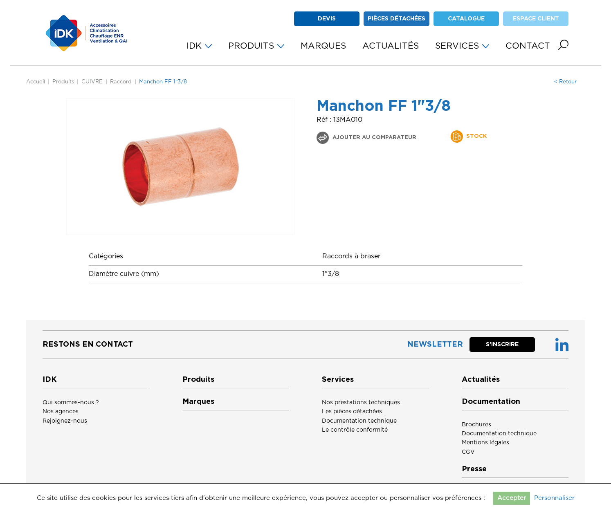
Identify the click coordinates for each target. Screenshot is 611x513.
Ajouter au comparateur (373, 137)
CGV (468, 452)
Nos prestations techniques (361, 402)
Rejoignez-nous (65, 421)
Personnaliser (554, 498)
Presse (474, 469)
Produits (63, 82)
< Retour (565, 82)
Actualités (481, 379)
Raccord (121, 82)
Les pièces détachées (352, 411)
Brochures (476, 425)
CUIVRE (92, 82)
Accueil (35, 82)
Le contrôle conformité (355, 430)
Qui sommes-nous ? (71, 402)
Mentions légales (485, 443)
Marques (198, 401)
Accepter (511, 498)
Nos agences (61, 411)
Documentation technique (359, 421)
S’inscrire (502, 344)
